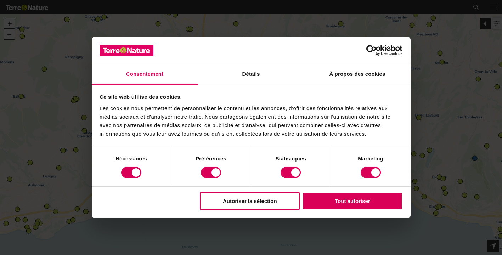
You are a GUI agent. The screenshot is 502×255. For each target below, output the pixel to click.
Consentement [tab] (144, 74)
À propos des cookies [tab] (357, 74)
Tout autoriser (352, 201)
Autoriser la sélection (250, 201)
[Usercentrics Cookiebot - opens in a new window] (371, 50)
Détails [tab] (251, 74)
